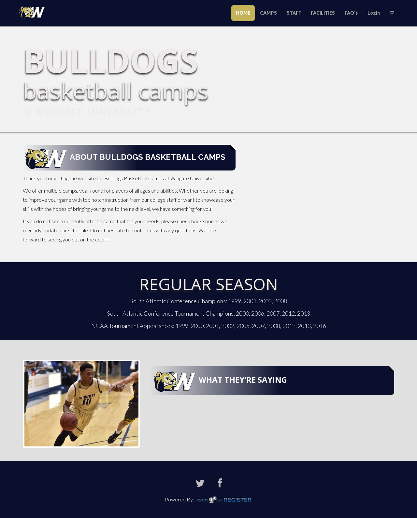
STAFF (294, 13)
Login (373, 13)
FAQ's (351, 13)
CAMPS (268, 13)
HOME (243, 13)
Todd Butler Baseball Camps (34, 12)
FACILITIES (323, 13)
